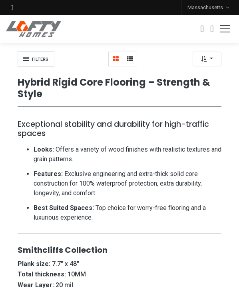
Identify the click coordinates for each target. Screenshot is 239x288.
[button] (12, 7)
